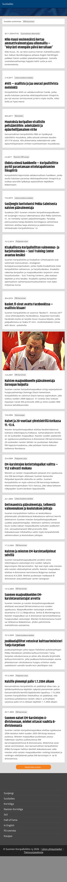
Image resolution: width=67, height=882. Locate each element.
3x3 (6, 814)
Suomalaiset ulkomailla (30, 33)
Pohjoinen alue (22, 241)
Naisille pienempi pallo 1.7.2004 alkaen (29, 681)
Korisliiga (9, 803)
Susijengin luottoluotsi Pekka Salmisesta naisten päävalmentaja (31, 205)
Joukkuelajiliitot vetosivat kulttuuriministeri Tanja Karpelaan (33, 643)
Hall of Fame (10, 820)
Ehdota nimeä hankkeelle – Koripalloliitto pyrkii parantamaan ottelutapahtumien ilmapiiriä (31, 166)
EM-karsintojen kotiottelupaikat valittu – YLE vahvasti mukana (31, 466)
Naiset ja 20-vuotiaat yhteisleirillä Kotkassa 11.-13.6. (33, 423)
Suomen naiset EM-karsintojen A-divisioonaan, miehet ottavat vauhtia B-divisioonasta (30, 721)
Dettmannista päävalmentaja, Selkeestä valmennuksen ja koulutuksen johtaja (30, 506)
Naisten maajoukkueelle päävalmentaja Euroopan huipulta (30, 382)
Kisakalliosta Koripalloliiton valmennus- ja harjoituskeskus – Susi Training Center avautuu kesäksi (32, 251)
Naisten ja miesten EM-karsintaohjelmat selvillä (30, 553)
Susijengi (9, 793)
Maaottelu (19, 116)
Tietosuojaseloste (33, 852)
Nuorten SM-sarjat (21, 157)
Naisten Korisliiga (13, 809)
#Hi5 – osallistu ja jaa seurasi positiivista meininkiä (31, 85)
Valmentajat (20, 415)
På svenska (10, 830)
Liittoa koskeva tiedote (24, 77)
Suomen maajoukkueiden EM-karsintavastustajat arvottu (23, 596)
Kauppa (8, 836)
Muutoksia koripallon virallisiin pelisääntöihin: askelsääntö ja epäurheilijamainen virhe (25, 125)
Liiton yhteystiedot (52, 849)
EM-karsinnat (28, 21)
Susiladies (9, 798)
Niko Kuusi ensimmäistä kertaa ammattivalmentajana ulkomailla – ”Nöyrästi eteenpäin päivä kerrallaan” (29, 43)
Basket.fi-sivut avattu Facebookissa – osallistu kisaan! (29, 306)
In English (9, 825)
